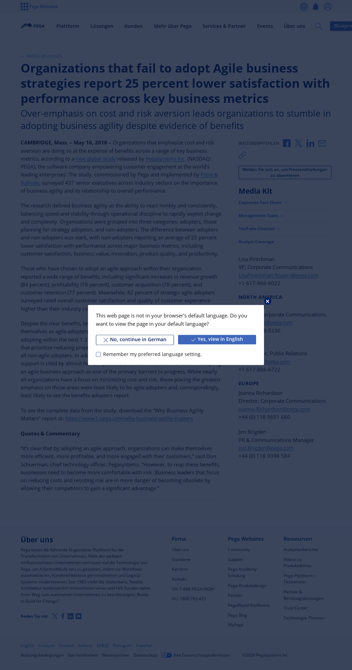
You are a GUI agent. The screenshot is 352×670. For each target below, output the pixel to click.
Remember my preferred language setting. (152, 354)
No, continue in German (134, 339)
